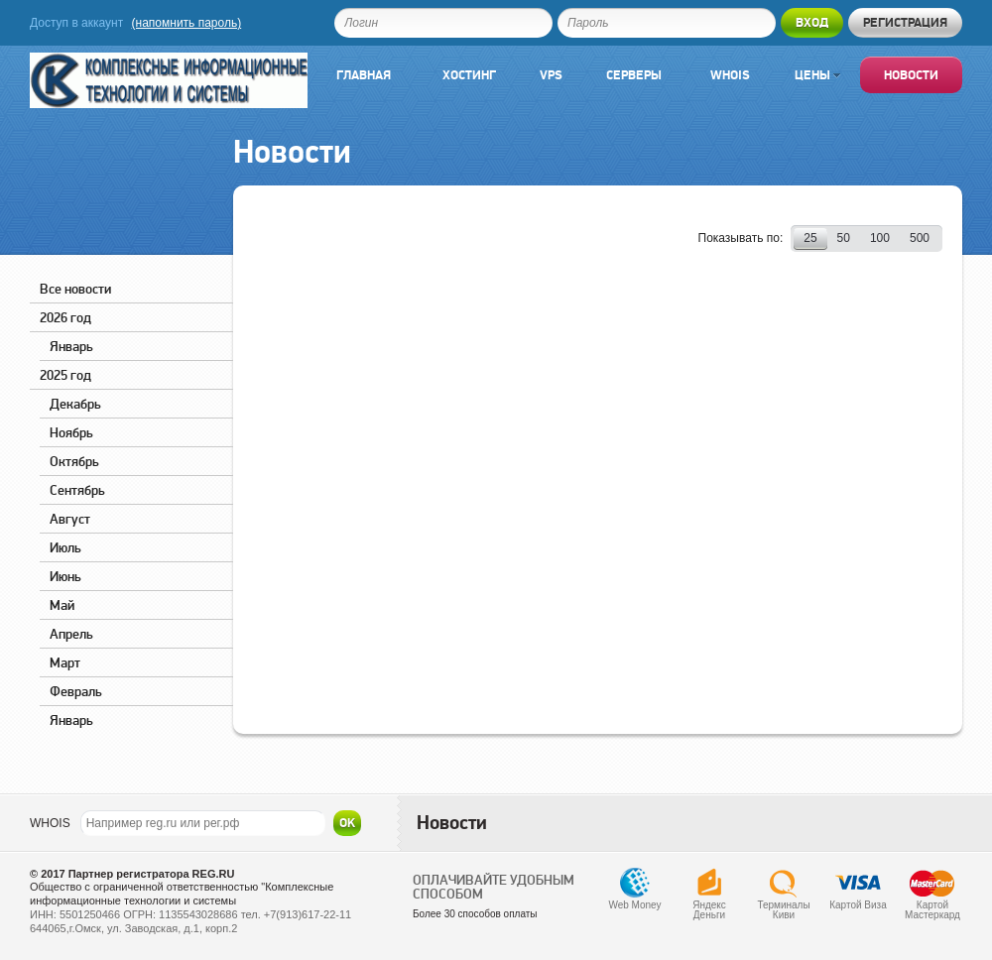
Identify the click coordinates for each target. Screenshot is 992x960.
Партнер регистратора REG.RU (151, 874)
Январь (71, 346)
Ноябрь (71, 432)
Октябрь (74, 461)
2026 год (65, 317)
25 (810, 238)
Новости (911, 74)
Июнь (65, 576)
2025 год (65, 375)
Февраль (76, 691)
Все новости (75, 289)
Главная (363, 74)
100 (880, 238)
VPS (551, 74)
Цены (817, 74)
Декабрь (75, 404)
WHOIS (50, 823)
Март (65, 662)
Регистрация (905, 22)
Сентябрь (77, 490)
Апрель (71, 634)
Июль (65, 547)
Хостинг (469, 74)
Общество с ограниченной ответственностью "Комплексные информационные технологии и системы (181, 893)
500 (920, 238)
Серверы (634, 74)
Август (70, 519)
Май (62, 605)
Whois (730, 74)
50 (843, 238)
